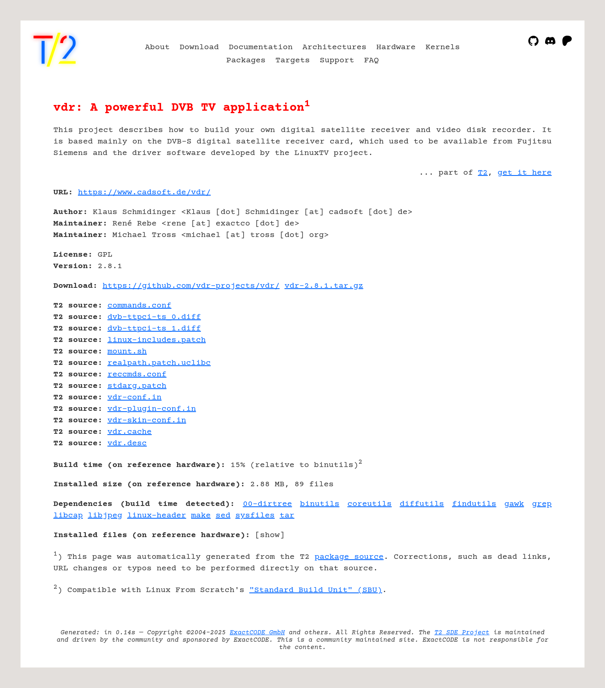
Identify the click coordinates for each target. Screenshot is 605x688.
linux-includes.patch (156, 340)
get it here (525, 173)
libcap (68, 515)
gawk (514, 504)
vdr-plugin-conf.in (151, 409)
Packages (246, 60)
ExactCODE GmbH (257, 632)
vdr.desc (127, 443)
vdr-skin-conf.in (146, 420)
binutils (319, 504)
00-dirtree (267, 504)
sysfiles (255, 515)
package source (349, 557)
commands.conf (139, 305)
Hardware (396, 47)
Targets (293, 60)
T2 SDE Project (461, 632)
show (270, 535)
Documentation (261, 47)
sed (223, 515)
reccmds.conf (137, 374)
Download (199, 47)
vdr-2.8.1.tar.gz (324, 286)
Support (337, 60)
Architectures (335, 47)
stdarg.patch (137, 386)
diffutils (422, 504)
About (157, 47)
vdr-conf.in (134, 397)
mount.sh (127, 351)
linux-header (156, 515)
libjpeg (105, 515)
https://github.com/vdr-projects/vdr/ (191, 286)
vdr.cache (129, 432)
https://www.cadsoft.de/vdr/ (144, 192)
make (201, 515)
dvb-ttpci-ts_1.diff (154, 328)
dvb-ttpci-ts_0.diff (154, 317)
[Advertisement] (527, 240)
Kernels (442, 47)
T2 (483, 173)
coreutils (369, 504)
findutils (474, 504)
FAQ (371, 60)
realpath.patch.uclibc (159, 363)
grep (542, 504)
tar (287, 515)
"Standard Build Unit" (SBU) (315, 590)
